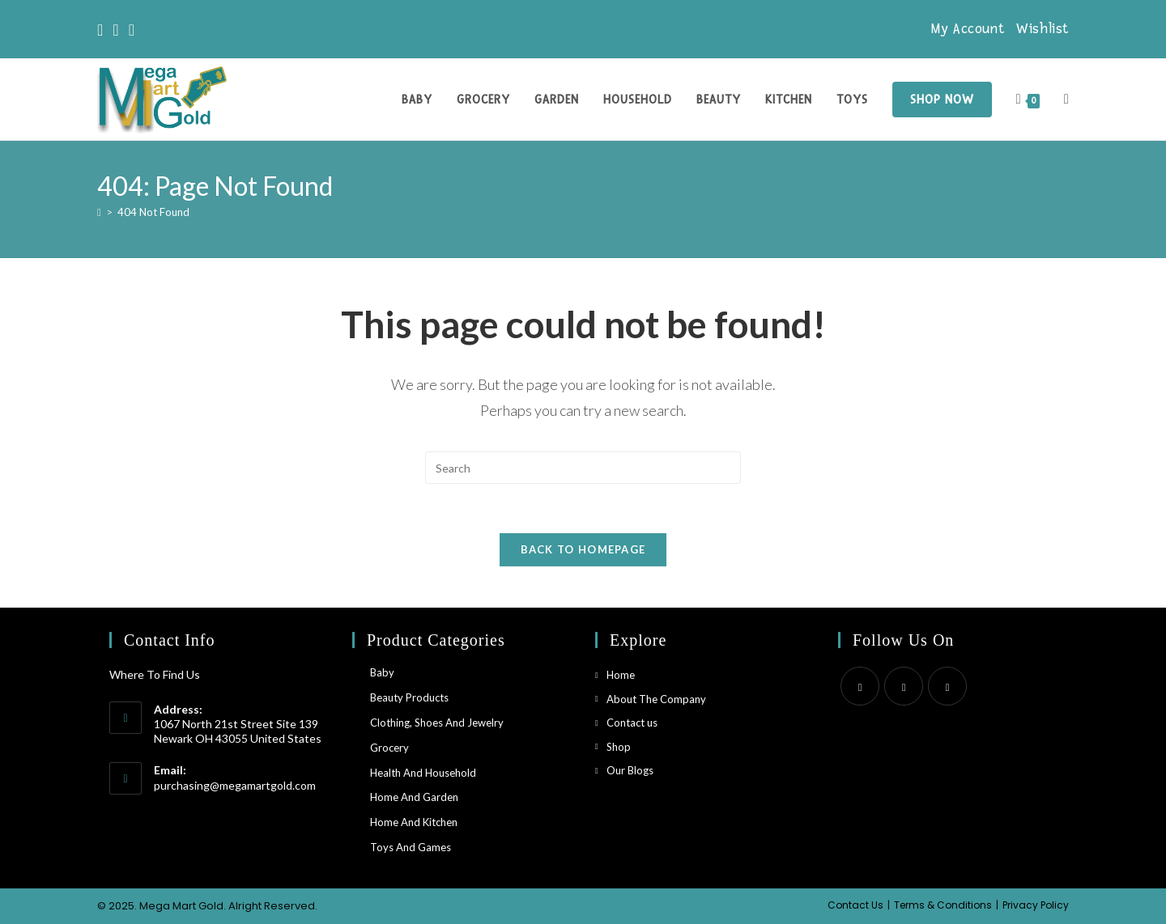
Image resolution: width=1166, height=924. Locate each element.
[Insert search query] (583, 467)
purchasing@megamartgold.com (235, 785)
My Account (967, 28)
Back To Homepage (583, 549)
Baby (382, 672)
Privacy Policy (1035, 905)
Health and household (423, 772)
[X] (102, 29)
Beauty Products (409, 697)
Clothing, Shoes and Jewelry (437, 722)
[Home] (99, 212)
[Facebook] (115, 29)
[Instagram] (131, 29)
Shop (618, 746)
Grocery (389, 747)
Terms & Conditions (943, 905)
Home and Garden (414, 796)
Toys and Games (410, 847)
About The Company (656, 699)
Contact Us (855, 905)
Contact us (631, 722)
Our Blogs (629, 770)
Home (620, 674)
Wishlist (1042, 28)
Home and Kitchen (413, 822)
